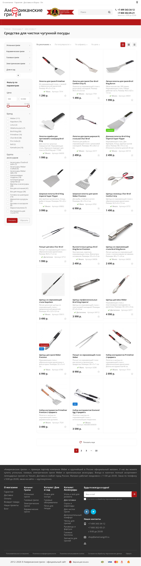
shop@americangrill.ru (98, 537)
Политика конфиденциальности (44, 553)
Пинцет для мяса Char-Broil (51, 247)
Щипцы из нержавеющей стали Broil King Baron (117, 248)
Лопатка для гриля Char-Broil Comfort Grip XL (85, 82)
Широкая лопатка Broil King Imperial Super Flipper (51, 194)
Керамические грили (31, 510)
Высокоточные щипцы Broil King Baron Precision (85, 248)
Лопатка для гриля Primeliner (52, 81)
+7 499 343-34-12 (126, 9)
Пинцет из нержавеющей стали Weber (87, 356)
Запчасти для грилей (70, 539)
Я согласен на (104, 499)
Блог (6, 508)
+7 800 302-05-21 (126, 12)
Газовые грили (31, 500)
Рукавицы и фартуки (70, 527)
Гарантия (8, 491)
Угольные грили (29, 495)
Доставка (8, 495)
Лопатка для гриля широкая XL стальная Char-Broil (86, 137)
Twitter (93, 511)
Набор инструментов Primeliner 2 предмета (120, 356)
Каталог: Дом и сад (51, 488)
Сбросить (24, 220)
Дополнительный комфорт (73, 516)
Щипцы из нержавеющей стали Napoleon (50, 301)
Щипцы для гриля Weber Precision (50, 356)
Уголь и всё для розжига (71, 495)
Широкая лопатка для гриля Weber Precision (85, 194)
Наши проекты (11, 505)
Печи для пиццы (48, 507)
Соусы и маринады (69, 504)
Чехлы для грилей (69, 522)
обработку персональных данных (109, 499)
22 (96, 450)
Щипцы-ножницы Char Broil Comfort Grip (118, 194)
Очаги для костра (49, 495)
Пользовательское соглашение (17, 553)
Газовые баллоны (68, 533)
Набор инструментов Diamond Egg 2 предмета (86, 411)
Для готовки (70, 500)
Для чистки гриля (69, 510)
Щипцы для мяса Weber (116, 300)
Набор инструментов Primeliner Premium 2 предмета (53, 411)
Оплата (7, 498)
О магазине (11, 487)
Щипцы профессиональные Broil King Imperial (85, 301)
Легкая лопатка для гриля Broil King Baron (119, 82)
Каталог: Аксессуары (70, 488)
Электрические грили (31, 504)
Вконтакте (86, 511)
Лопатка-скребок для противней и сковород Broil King (51, 138)
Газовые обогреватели (51, 501)
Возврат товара (11, 501)
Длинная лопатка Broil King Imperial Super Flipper (118, 137)
